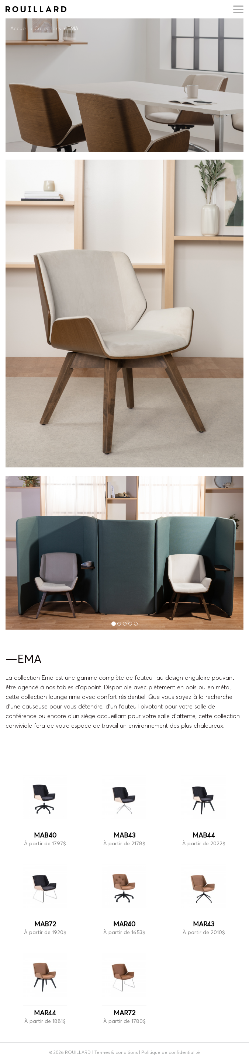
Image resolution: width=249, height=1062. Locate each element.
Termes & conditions (116, 1052)
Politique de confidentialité (170, 1052)
